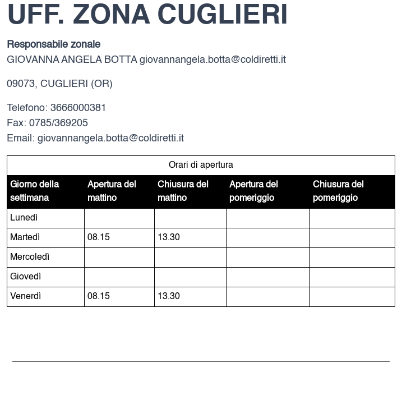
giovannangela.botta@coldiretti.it (213, 60)
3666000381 (78, 108)
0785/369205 (58, 123)
